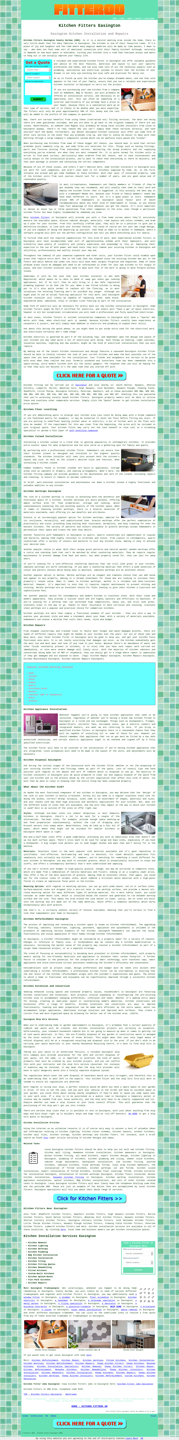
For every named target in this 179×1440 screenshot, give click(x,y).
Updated (53, 1416)
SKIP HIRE (115, 1307)
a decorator (109, 1303)
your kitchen (94, 53)
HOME (115, 19)
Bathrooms (71, 1394)
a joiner (47, 1310)
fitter (151, 351)
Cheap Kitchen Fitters (110, 1363)
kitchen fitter (96, 61)
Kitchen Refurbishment (45, 1360)
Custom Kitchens (134, 1376)
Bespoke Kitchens (66, 1369)
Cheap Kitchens (135, 1363)
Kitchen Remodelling (93, 1369)
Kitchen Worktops (93, 1360)
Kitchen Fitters (37, 1416)
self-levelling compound (83, 430)
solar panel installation (86, 1310)
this (45, 1138)
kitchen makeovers (125, 1152)
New (47, 1416)
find (32, 1214)
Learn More (132, 1438)
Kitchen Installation (141, 1360)
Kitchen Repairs (84, 1363)
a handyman (61, 1300)
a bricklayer (147, 1307)
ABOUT (129, 19)
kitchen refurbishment (123, 925)
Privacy (154, 1416)
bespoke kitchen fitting (68, 1177)
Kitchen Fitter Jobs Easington (135, 1384)
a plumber (65, 1297)
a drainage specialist (101, 1300)
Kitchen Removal (91, 1366)
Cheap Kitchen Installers (126, 1369)
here (63, 1229)
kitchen (129, 247)
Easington (81, 385)
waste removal (129, 1310)
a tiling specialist (70, 1303)
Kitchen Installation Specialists (57, 1366)
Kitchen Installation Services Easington (60, 1236)
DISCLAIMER (149, 19)
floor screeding (99, 1297)
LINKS (122, 19)
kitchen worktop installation (124, 1177)
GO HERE (133, 1114)
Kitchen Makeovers (52, 1373)
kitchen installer (34, 298)
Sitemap (25, 1416)
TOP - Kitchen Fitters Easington (43, 1394)
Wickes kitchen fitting (59, 1156)
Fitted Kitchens (116, 1360)
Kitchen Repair (71, 1360)
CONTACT (138, 19)
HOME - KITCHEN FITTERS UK (89, 1406)
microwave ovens (108, 724)
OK (142, 1438)
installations (124, 306)
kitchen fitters (40, 217)
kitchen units (41, 176)
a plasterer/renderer (78, 1307)
